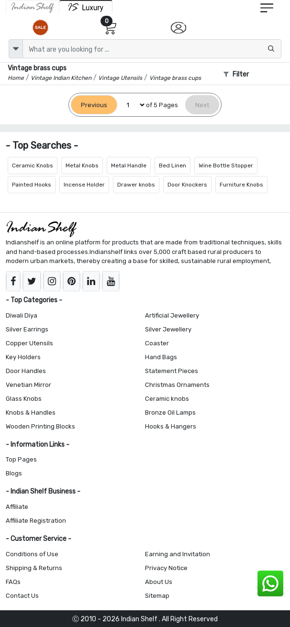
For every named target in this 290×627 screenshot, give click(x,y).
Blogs (14, 473)
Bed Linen (172, 165)
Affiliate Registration (36, 520)
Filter (236, 74)
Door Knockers (187, 184)
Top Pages (21, 459)
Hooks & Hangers (170, 426)
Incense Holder (84, 184)
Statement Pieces (171, 370)
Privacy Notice (166, 568)
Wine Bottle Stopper (226, 165)
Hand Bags (161, 357)
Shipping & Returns (34, 568)
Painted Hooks (31, 184)
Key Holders (23, 357)
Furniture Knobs (241, 184)
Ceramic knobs (167, 398)
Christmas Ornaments (177, 384)
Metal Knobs (82, 165)
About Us (158, 581)
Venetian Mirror (28, 384)
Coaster (157, 343)
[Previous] (94, 105)
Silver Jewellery (168, 329)
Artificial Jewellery (172, 315)
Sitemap (157, 595)
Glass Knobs (24, 398)
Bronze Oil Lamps (170, 412)
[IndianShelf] (32, 7)
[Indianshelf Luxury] (85, 7)
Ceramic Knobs (32, 165)
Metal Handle (128, 165)
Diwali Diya (21, 315)
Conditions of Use (32, 554)
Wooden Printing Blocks (40, 426)
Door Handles (26, 370)
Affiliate (17, 506)
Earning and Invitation (177, 554)
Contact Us (22, 595)
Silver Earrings (27, 329)
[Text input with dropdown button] (151, 48)
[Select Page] (131, 105)
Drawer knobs (136, 184)
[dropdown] (16, 48)
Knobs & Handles (31, 412)
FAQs (13, 581)
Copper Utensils (29, 343)
